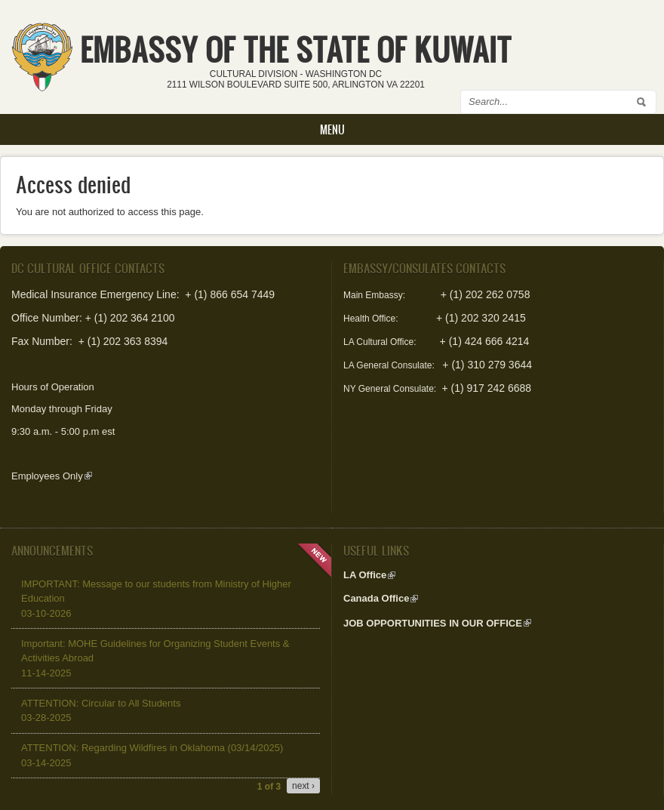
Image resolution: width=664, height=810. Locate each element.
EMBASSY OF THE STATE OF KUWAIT (296, 49)
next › (303, 786)
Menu (332, 129)
